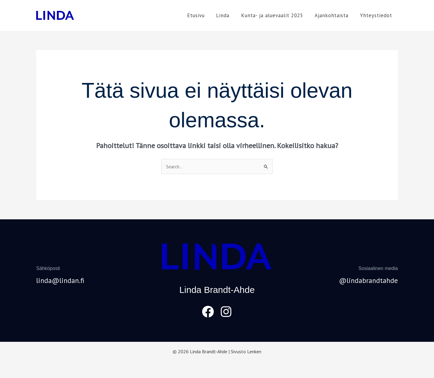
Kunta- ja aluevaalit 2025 (275, 15)
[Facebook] (208, 312)
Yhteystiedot (377, 15)
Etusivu (202, 15)
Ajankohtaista (334, 15)
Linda (227, 15)
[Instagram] (226, 312)
